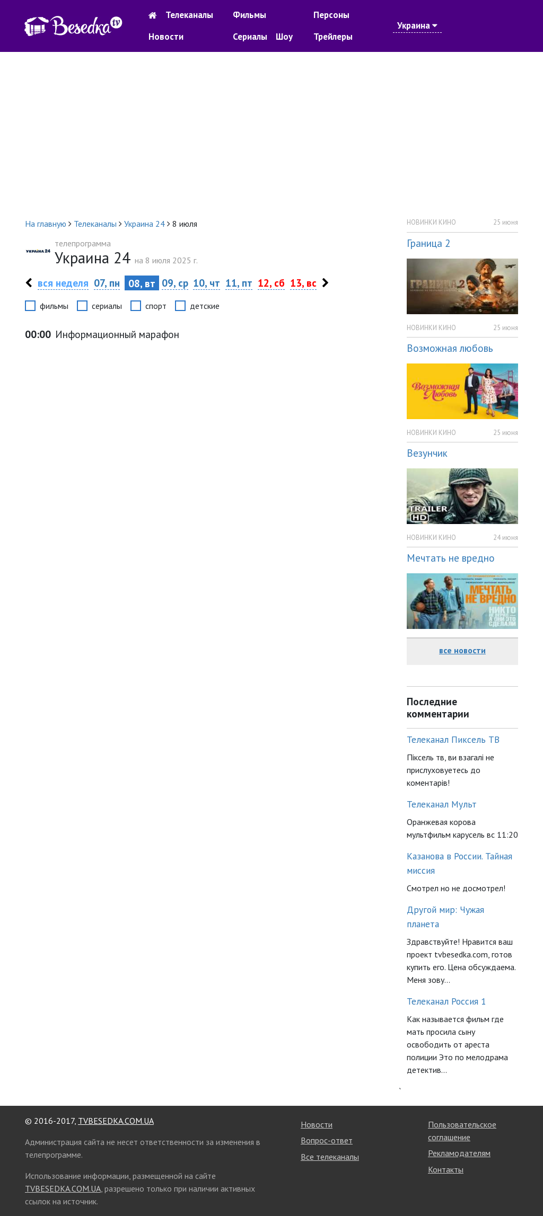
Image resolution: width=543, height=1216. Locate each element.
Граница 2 (428, 243)
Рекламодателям (459, 1153)
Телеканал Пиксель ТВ (453, 739)
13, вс (303, 282)
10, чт (206, 282)
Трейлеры (333, 36)
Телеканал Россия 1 (446, 1001)
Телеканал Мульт (442, 804)
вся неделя (63, 282)
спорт (156, 305)
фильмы (54, 305)
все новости (462, 650)
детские (205, 305)
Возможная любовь (450, 347)
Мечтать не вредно (451, 557)
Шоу (284, 36)
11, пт (238, 282)
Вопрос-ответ (327, 1140)
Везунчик (427, 452)
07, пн (107, 282)
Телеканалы (189, 15)
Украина (417, 25)
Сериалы (250, 36)
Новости (165, 36)
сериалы (107, 305)
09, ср (175, 282)
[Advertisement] (271, 134)
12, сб (271, 282)
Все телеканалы (330, 1156)
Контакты (445, 1169)
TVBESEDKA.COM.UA (116, 1120)
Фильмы (249, 15)
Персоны (331, 15)
